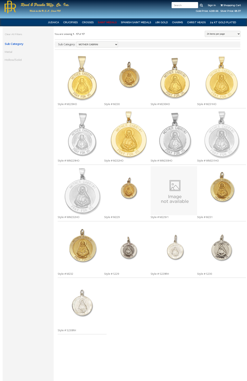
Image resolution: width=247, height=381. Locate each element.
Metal (9, 51)
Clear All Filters (13, 34)
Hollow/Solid (13, 59)
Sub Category (14, 43)
